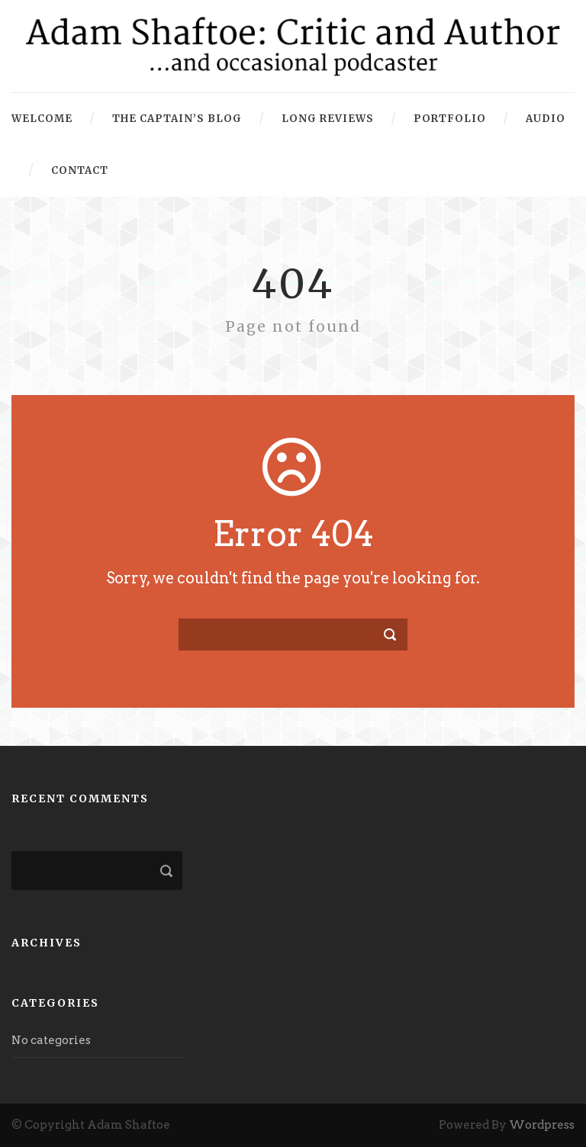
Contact (79, 170)
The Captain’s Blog (177, 118)
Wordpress (542, 1125)
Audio (545, 118)
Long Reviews (328, 118)
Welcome (41, 118)
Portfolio (450, 118)
